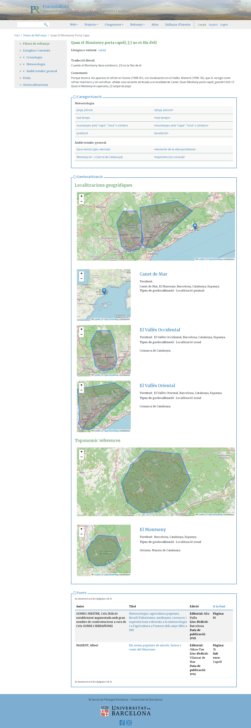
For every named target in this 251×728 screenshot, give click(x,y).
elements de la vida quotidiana (174, 149)
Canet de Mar (153, 274)
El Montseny (153, 529)
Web (73, 24)
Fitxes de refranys (36, 43)
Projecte (90, 24)
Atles (155, 24)
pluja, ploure (85, 110)
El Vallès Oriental (157, 385)
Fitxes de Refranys (35, 35)
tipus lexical (84, 149)
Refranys (136, 24)
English (224, 24)
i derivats (104, 149)
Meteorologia (35, 64)
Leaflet (200, 259)
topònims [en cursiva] (169, 157)
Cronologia (34, 57)
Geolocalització (90, 176)
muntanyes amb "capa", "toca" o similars (102, 125)
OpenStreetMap (215, 259)
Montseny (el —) (86, 157)
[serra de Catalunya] (109, 157)
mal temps (83, 118)
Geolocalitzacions (35, 84)
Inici (17, 35)
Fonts (81, 592)
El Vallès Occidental (160, 330)
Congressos (113, 24)
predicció (82, 133)
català (102, 50)
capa (95, 149)
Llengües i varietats (36, 50)
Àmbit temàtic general (41, 71)
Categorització (89, 96)
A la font (219, 606)
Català (202, 24)
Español (213, 24)
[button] (195, 226)
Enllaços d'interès (177, 24)
